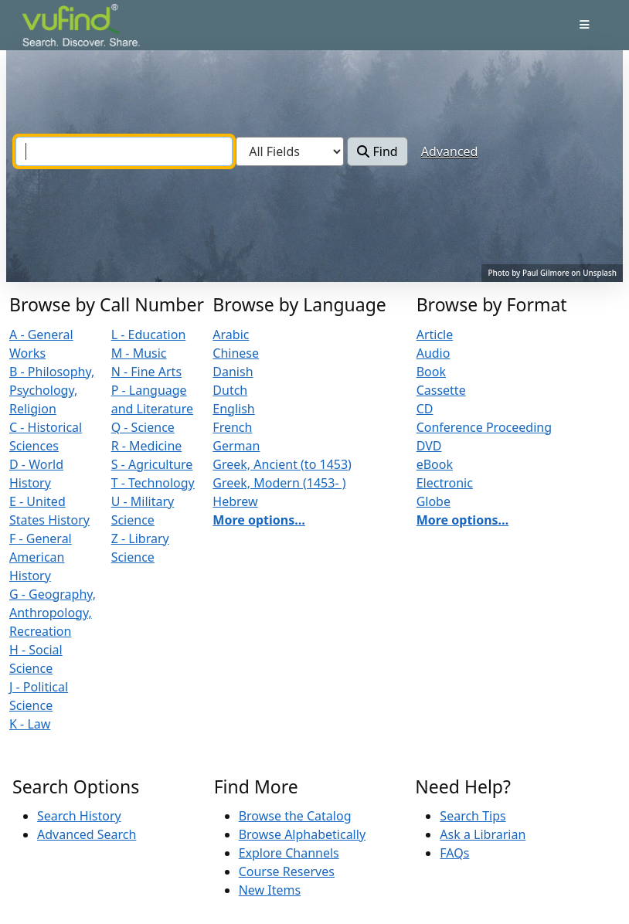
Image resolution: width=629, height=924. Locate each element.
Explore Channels (289, 852)
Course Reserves (287, 871)
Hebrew (234, 501)
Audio (433, 353)
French (232, 427)
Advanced (449, 151)
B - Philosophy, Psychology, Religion (51, 390)
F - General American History (40, 557)
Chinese (235, 353)
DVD (429, 445)
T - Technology (153, 482)
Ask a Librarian (482, 834)
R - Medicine (146, 445)
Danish (232, 371)
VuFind (48, 27)
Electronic (444, 482)
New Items (270, 890)
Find (377, 151)
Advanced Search (86, 834)
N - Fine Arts (146, 371)
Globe (433, 501)
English (233, 408)
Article (435, 334)
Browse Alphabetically (302, 834)
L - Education (148, 334)
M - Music (139, 353)
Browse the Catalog (295, 815)
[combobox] (124, 151)
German (236, 445)
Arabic (230, 334)
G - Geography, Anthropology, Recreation (52, 613)
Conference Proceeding (484, 427)
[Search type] (290, 151)
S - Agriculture (152, 464)
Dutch (229, 390)
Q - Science (143, 427)
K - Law (29, 723)
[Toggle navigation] (584, 24)
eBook (434, 464)
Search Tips (472, 815)
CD (425, 408)
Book (431, 371)
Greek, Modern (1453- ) (278, 482)
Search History (79, 815)
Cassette (441, 390)
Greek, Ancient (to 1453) (282, 464)
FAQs (454, 852)
